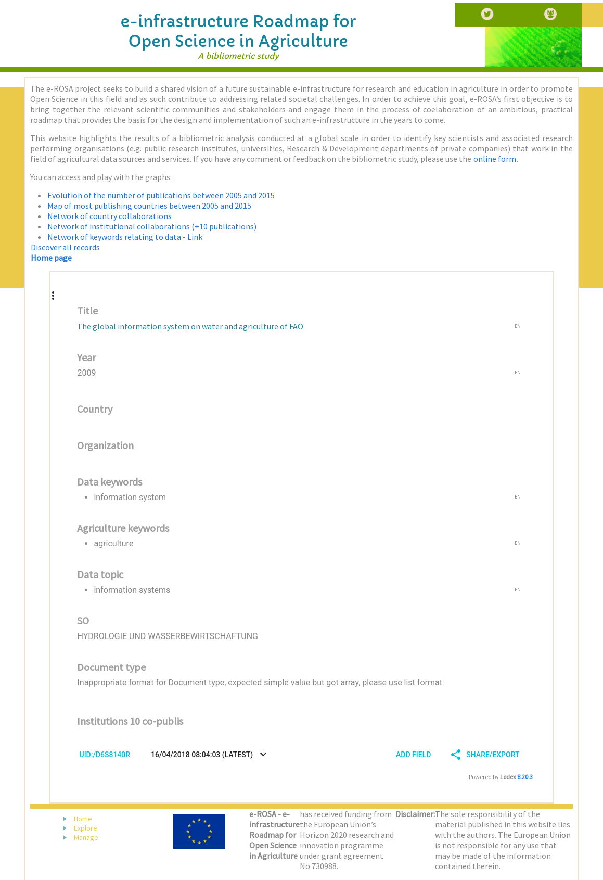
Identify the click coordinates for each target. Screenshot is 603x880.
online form (494, 159)
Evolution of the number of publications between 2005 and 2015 (161, 195)
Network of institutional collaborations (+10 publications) (151, 226)
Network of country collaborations (109, 216)
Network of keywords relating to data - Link (124, 237)
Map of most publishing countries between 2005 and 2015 (149, 205)
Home (83, 818)
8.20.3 (525, 777)
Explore (85, 828)
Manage (86, 837)
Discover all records (65, 247)
